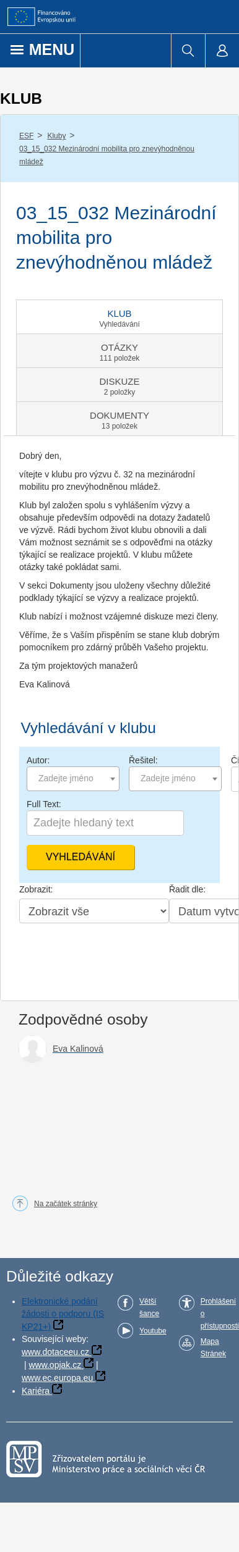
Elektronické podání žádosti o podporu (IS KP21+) (63, 1314)
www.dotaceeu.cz (55, 1352)
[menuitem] (188, 50)
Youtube (153, 1331)
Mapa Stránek (213, 1347)
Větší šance (149, 1307)
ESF (26, 136)
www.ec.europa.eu (57, 1378)
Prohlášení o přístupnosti (220, 1313)
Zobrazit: (36, 889)
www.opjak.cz (54, 1365)
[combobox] (73, 778)
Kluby (56, 136)
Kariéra (36, 1391)
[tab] (119, 317)
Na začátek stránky (65, 1203)
